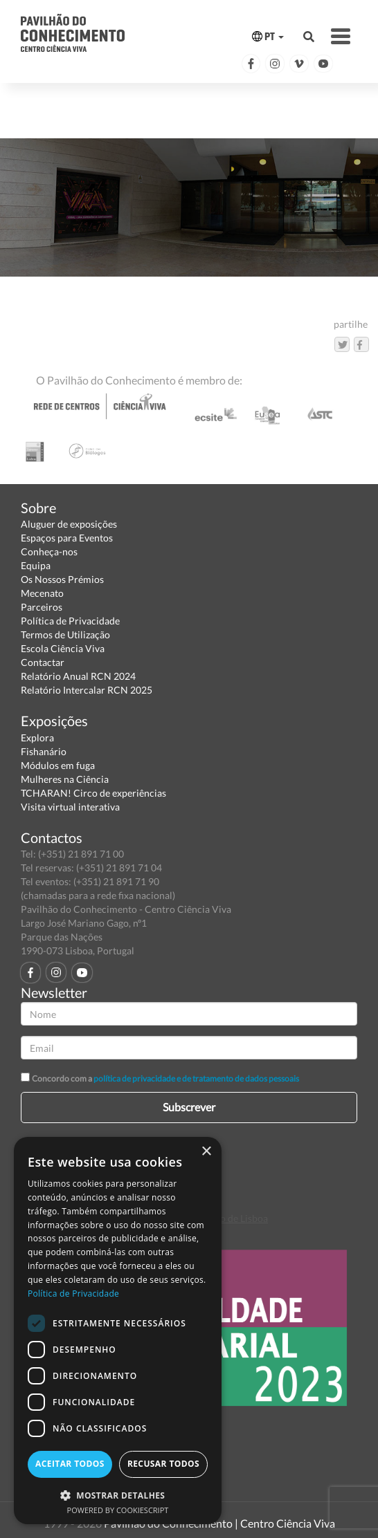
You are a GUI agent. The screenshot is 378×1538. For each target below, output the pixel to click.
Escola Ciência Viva (63, 648)
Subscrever (189, 1106)
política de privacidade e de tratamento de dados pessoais (196, 1078)
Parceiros (41, 607)
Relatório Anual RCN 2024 (78, 676)
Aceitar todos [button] (70, 1464)
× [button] (206, 1152)
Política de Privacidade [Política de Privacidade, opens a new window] (73, 1293)
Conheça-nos (49, 551)
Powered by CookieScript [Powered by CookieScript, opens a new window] (118, 1510)
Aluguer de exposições (69, 524)
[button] (118, 1495)
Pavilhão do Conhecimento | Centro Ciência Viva (219, 1523)
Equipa (36, 565)
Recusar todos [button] (163, 1464)
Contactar (42, 662)
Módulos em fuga (58, 765)
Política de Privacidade (70, 621)
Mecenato (42, 593)
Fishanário (43, 751)
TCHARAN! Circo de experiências (93, 793)
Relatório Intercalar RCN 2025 (86, 690)
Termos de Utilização (65, 634)
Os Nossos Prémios (62, 579)
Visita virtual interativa (70, 807)
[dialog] (118, 1330)
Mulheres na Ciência (65, 779)
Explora (37, 737)
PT (268, 36)
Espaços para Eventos (67, 538)
